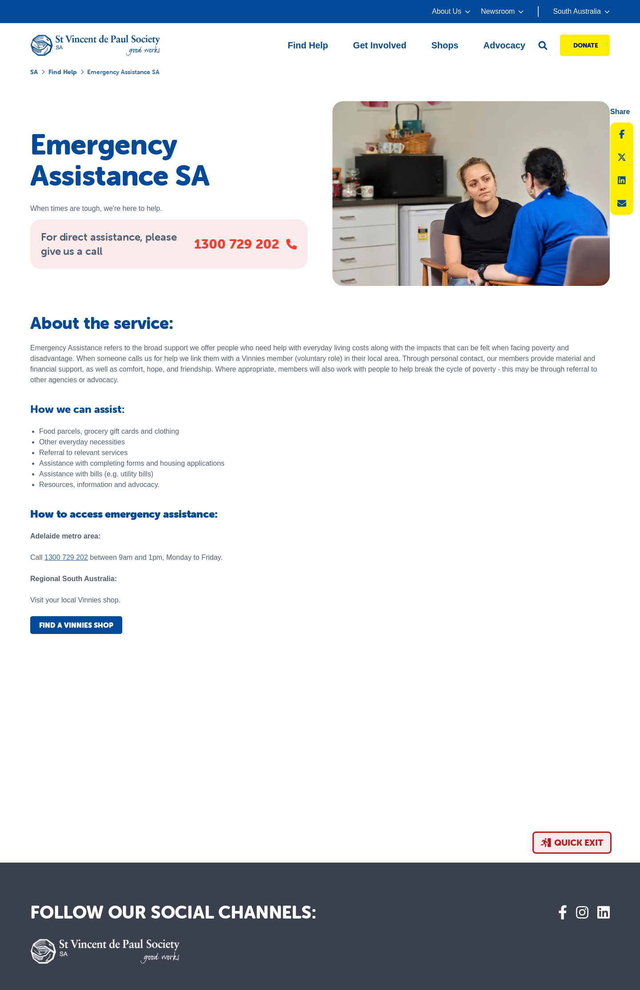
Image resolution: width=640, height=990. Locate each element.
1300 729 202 (66, 557)
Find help (62, 72)
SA (34, 72)
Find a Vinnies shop (76, 625)
